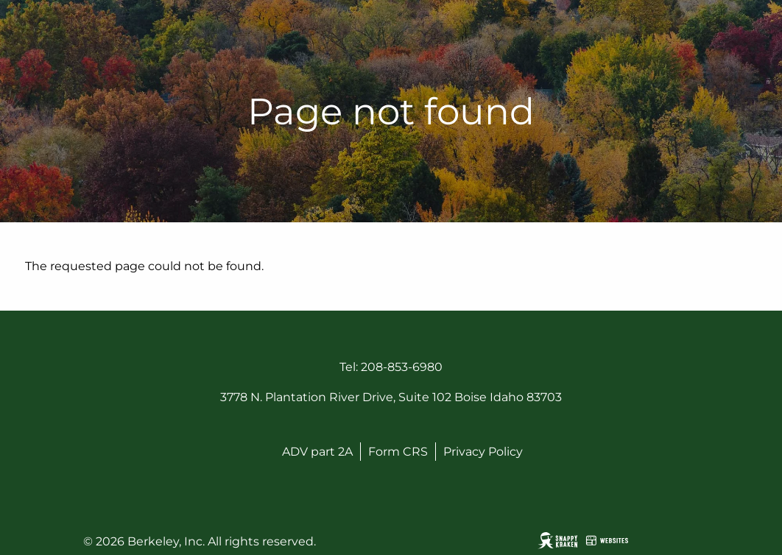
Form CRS (398, 452)
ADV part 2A (317, 452)
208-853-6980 (402, 367)
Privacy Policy (483, 452)
